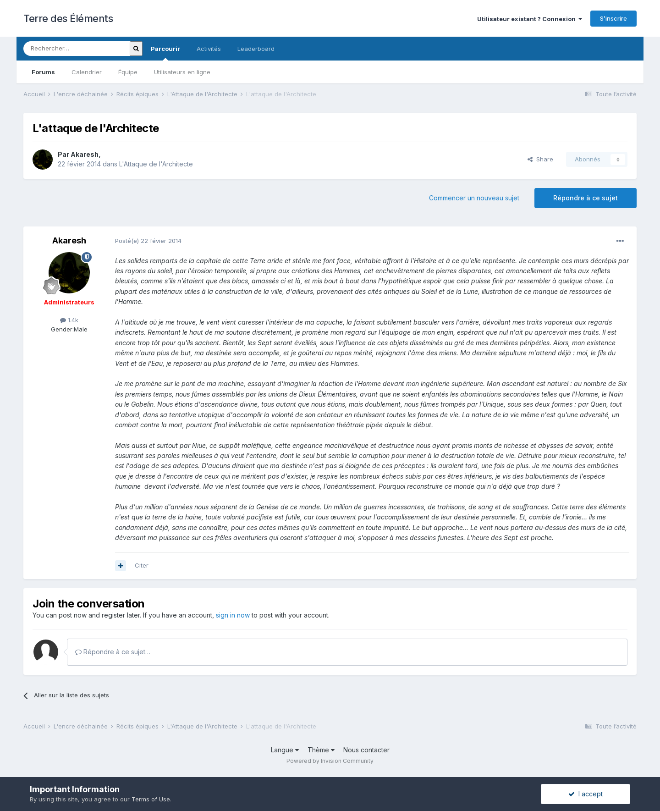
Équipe (128, 72)
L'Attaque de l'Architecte (156, 164)
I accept (585, 794)
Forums (43, 72)
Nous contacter (366, 750)
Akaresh (85, 154)
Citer (141, 565)
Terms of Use (151, 799)
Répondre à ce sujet (585, 198)
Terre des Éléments (68, 18)
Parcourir (165, 53)
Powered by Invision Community (330, 760)
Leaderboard (256, 48)
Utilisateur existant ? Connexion (529, 18)
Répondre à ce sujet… (112, 652)
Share (540, 159)
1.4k (69, 320)
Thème (321, 750)
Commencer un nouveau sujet (474, 198)
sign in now (233, 615)
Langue (285, 750)
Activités (209, 48)
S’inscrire (613, 18)
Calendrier (87, 72)
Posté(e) (148, 240)
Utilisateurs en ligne (182, 72)
